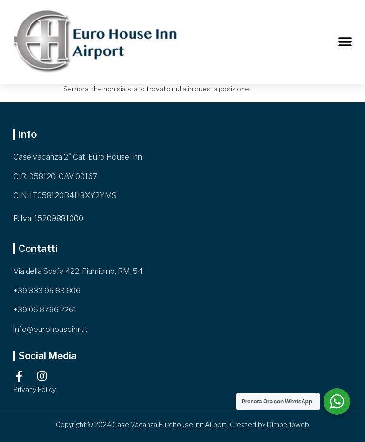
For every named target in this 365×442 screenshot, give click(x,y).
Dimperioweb (288, 425)
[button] (344, 42)
